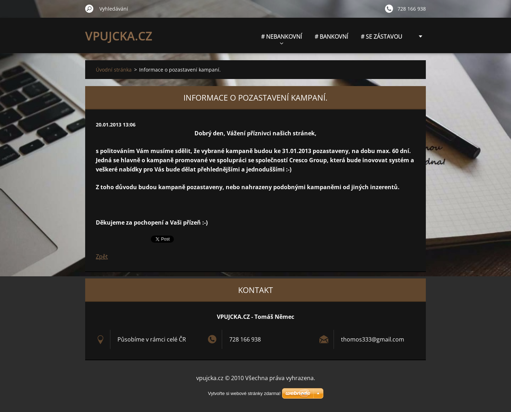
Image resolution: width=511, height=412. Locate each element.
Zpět (102, 256)
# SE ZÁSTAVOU (381, 36)
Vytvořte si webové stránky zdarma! (244, 393)
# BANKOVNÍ (331, 36)
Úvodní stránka (114, 69)
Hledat (89, 8)
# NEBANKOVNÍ (281, 38)
